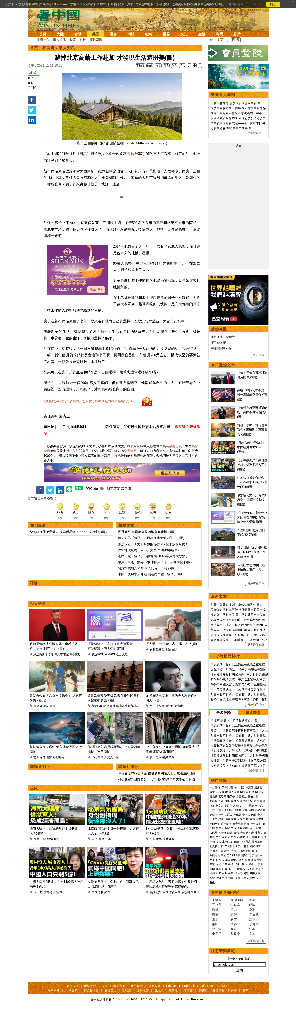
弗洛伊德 (230, 805)
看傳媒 (173, 990)
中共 (245, 805)
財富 (212, 837)
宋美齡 (250, 868)
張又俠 (231, 796)
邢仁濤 (217, 929)
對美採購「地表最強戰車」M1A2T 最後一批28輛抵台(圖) (252, 552)
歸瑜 (252, 904)
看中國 (260, 819)
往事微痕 (226, 823)
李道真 (235, 904)
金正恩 (259, 805)
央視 (221, 859)
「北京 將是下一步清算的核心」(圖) (235, 720)
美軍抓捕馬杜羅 (221, 348)
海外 (244, 864)
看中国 (61, 18)
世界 (166, 34)
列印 (174, 65)
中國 (100, 757)
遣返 (259, 859)
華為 (251, 805)
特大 (182, 65)
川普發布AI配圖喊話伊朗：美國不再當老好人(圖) (252, 412)
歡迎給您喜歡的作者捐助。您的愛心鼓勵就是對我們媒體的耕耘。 (90, 401)
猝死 (94, 757)
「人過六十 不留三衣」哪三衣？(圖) (171, 644)
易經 (246, 873)
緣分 (42, 757)
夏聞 (252, 909)
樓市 (257, 832)
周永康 (178, 705)
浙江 (152, 757)
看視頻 (202, 990)
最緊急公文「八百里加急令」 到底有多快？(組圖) (252, 499)
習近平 (222, 796)
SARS (233, 855)
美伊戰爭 (156, 892)
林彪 (212, 873)
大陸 (60, 34)
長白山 (256, 850)
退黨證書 (143, 990)
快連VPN (97, 654)
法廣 (246, 823)
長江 (221, 800)
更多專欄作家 (255, 940)
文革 (259, 878)
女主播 (214, 859)
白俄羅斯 (75, 654)
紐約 (148, 34)
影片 (237, 34)
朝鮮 (212, 828)
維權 (107, 892)
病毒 (212, 791)
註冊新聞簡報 (223, 951)
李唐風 (254, 914)
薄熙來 (169, 705)
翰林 (46, 705)
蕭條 (101, 839)
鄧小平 (259, 868)
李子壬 (217, 933)
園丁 (215, 919)
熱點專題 (219, 329)
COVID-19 (222, 791)
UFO (239, 805)
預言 (231, 878)
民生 (238, 864)
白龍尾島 (215, 855)
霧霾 (248, 841)
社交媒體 (255, 823)
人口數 (38, 892)
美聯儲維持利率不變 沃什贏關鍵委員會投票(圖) (252, 394)
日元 (236, 832)
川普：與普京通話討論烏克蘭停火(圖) (236, 604)
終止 (118, 654)
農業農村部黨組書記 (137, 705)
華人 (227, 859)
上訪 (237, 846)
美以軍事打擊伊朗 (223, 337)
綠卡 (231, 864)
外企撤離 (156, 839)
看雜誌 (126, 990)
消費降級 (169, 839)
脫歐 (227, 828)
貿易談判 (260, 810)
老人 (159, 757)
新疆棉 (213, 800)
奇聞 (219, 34)
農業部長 (97, 705)
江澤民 (228, 814)
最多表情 (253, 713)
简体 (150, 65)
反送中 (213, 819)
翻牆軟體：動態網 (225, 990)
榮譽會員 (175, 446)
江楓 (252, 929)
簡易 (252, 900)
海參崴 (226, 837)
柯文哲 (220, 805)
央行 (233, 828)
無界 (245, 990)
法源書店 (110, 990)
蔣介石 (241, 868)
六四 (256, 800)
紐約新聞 (96, 39)
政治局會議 (40, 654)
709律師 (229, 846)
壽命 (252, 878)
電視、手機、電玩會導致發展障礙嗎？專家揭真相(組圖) (252, 429)
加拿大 (220, 828)
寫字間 (32, 87)
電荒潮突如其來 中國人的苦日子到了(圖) (147, 568)
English (171, 985)
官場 (78, 34)
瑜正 (233, 929)
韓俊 (106, 705)
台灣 (233, 837)
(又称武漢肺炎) (230, 787)
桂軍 (218, 868)
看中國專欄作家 (225, 893)
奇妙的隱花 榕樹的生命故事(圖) (232, 128)
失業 (108, 839)
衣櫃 (152, 649)
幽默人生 (255, 873)
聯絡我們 (90, 985)
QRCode (91, 488)
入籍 (224, 864)
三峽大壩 (253, 796)
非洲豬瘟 (227, 841)
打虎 (246, 819)
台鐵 (251, 791)
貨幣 (258, 828)
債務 (171, 757)
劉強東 (256, 837)
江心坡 (225, 855)
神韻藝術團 (91, 990)
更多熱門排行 (255, 704)
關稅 (229, 810)
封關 (43, 839)
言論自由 (257, 855)
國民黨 (244, 791)
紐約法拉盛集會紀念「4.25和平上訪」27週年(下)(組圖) (252, 482)
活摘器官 (215, 850)
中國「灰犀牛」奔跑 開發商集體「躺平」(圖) (150, 574)
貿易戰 (213, 796)
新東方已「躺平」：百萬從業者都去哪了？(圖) (151, 538)
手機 (224, 878)
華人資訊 (59, 39)
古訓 (174, 649)
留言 (166, 65)
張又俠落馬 (218, 342)
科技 (83, 39)
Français (188, 985)
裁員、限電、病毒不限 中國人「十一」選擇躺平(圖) (155, 562)
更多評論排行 (255, 770)
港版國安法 (246, 800)
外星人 (245, 878)
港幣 (242, 832)
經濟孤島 (53, 839)
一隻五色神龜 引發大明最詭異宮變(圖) (236, 103)
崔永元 (237, 814)
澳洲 (260, 864)
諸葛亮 (238, 873)
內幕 (253, 814)
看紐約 (158, 990)
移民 (234, 859)
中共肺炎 (215, 787)
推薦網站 (54, 990)
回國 (218, 864)
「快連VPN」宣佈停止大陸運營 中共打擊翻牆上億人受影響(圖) (252, 517)
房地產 (250, 832)
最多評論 (223, 713)
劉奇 (218, 873)
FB (263, 823)
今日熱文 (38, 604)
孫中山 (232, 868)
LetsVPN (109, 654)
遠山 (233, 909)
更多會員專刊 (255, 133)
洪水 (227, 800)
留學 (247, 859)
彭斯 (245, 810)
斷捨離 (160, 649)
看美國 (48, 48)
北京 (248, 837)
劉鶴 (212, 814)
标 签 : (33, 72)
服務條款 (137, 985)
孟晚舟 (222, 810)
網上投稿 (73, 985)
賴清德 (249, 787)
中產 (218, 837)
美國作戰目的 (172, 892)
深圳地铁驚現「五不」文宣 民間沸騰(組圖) (148, 550)
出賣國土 (241, 796)
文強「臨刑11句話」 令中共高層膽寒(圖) (238, 669)
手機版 (140, 65)
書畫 (52, 705)
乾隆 (40, 705)
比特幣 (222, 832)
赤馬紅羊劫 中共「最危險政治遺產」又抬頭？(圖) (251, 569)
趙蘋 (252, 919)
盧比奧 (258, 787)
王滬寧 (220, 814)
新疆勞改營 (244, 855)
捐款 (105, 985)
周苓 (215, 914)
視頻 (34, 788)
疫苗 (212, 805)
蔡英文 (241, 837)
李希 (51, 654)
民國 (212, 868)
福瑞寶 (188, 990)
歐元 (229, 832)
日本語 (224, 985)
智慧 (212, 878)
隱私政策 (155, 985)
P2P (242, 841)
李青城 (254, 924)
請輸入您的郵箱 (239, 959)
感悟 (218, 878)
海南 (37, 839)
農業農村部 (117, 705)
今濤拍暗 (236, 900)
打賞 (158, 65)
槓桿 (246, 828)
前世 (36, 757)
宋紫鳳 (217, 900)
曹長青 (235, 933)
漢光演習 (234, 791)
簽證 (212, 864)
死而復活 (58, 757)
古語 (168, 649)
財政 (263, 832)
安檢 (95, 839)
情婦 (227, 819)
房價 (212, 841)
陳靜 (233, 914)
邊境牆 (237, 810)
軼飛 (215, 909)
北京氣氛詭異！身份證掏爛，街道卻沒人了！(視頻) (252, 464)
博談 (131, 34)
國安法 (259, 791)
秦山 (215, 924)
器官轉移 (49, 892)
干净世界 (71, 990)
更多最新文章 (255, 644)
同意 (273, 4)
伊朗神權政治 (190, 892)
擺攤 (165, 757)
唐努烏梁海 (244, 850)
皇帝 (231, 873)
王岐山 (213, 810)
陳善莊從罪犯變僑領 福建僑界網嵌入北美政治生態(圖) (68, 532)
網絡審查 (255, 846)
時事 (73, 39)
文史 (184, 34)
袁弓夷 (235, 800)
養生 (212, 882)
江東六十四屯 (229, 850)
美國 (95, 34)
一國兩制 (215, 823)
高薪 (30, 82)
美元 (252, 828)
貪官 (221, 819)
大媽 (263, 837)
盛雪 (233, 919)
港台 (113, 34)
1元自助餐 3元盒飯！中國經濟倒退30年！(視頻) (251, 447)
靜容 (233, 924)
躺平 (30, 78)
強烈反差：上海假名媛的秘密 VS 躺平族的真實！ (153, 544)
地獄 (49, 757)
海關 (253, 859)
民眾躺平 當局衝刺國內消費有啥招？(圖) (147, 532)
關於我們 (119, 985)
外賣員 (108, 757)
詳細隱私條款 (234, 4)
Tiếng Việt (207, 985)
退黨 (262, 800)
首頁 (42, 34)
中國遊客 (98, 892)
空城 (59, 892)
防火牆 (213, 846)
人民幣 (213, 832)
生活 (201, 34)
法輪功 (245, 846)
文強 (152, 705)
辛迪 (252, 933)
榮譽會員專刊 (223, 95)
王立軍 (160, 705)
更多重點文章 (255, 583)
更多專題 (258, 355)
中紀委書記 (62, 654)
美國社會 (43, 39)
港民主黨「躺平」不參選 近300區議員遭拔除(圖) (152, 556)
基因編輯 (257, 841)
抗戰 (224, 868)
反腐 (239, 819)
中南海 (246, 814)
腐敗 (233, 819)
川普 (242, 787)
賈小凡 (217, 904)
